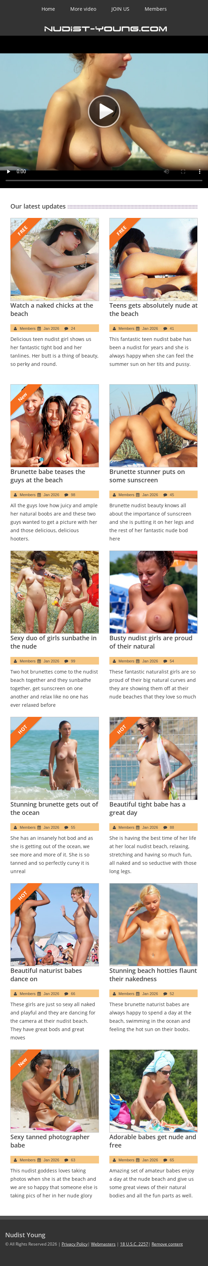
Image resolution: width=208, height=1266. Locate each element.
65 (172, 1160)
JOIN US (120, 9)
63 (73, 1160)
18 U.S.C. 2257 (134, 1244)
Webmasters (103, 1244)
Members (156, 9)
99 (73, 661)
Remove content (167, 1244)
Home (48, 9)
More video (83, 9)
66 (73, 994)
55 (73, 827)
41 (172, 328)
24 (73, 328)
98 (73, 495)
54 (172, 661)
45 (172, 495)
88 (172, 827)
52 (172, 994)
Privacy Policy (75, 1244)
